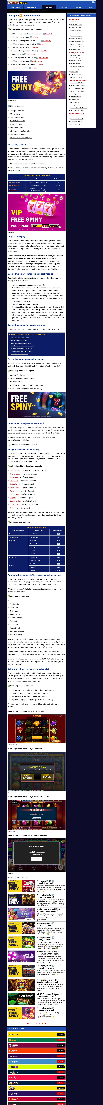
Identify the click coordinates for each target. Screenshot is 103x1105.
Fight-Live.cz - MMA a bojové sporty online (21, 1058)
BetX (11, 508)
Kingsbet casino (14, 182)
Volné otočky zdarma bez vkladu (21, 343)
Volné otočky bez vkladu (76, 170)
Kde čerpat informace (17, 134)
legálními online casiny (40, 154)
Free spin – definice (17, 111)
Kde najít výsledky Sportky (77, 214)
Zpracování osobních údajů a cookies (49, 1102)
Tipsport (35, 47)
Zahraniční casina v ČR (76, 192)
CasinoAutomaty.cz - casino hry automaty (49, 1060)
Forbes (34, 68)
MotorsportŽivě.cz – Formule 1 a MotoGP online (23, 1069)
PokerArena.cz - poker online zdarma (48, 1063)
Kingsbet (48, 34)
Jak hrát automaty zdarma (77, 206)
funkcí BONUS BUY (44, 659)
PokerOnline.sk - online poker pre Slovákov (49, 1077)
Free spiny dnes (74, 167)
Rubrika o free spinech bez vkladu (21, 351)
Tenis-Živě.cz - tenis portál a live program (21, 1066)
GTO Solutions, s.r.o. (80, 1102)
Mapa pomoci (55, 1098)
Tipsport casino (15, 504)
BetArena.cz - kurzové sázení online (20, 1055)
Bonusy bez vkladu (75, 151)
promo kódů (19, 389)
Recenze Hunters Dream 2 (77, 143)
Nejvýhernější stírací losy (77, 217)
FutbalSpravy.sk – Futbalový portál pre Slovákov (23, 1077)
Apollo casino (37, 61)
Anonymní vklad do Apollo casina (79, 203)
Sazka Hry (47, 41)
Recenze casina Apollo (76, 131)
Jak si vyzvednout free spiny (20, 131)
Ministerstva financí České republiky (74, 1082)
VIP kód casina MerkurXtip (77, 184)
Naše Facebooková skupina (19, 354)
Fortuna (42, 44)
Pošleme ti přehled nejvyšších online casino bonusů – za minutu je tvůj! (35, 1032)
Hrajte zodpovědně (12, 1090)
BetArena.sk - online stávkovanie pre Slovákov (22, 1071)
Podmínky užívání (34, 1102)
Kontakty (14, 1102)
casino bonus (50, 318)
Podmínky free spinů (17, 121)
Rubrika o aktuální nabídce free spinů (22, 346)
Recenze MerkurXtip (76, 126)
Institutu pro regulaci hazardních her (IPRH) (43, 1084)
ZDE (59, 182)
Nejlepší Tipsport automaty (77, 137)
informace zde (39, 1092)
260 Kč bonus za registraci (77, 162)
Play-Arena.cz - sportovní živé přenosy (48, 1071)
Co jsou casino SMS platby (77, 179)
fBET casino (43, 58)
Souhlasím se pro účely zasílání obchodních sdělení (32, 1039)
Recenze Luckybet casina (77, 134)
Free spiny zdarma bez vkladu (39, 10)
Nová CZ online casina (76, 120)
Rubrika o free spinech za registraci (22, 348)
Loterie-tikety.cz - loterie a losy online (48, 1058)
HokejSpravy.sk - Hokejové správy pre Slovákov (51, 1069)
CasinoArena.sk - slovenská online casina (49, 1074)
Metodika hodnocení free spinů (21, 138)
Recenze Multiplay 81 (76, 145)
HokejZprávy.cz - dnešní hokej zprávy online (22, 1063)
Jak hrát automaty (75, 198)
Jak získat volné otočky (76, 173)
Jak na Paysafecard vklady (77, 187)
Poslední (46, 1023)
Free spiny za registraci (23, 10)
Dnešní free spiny (16, 128)
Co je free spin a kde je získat (20, 338)
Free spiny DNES (12, 10)
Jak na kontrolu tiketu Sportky (78, 212)
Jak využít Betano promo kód (78, 181)
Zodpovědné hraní (74, 1084)
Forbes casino (15, 470)
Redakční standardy (23, 1102)
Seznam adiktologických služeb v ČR (42, 1098)
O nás (8, 1102)
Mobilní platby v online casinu (78, 201)
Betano (35, 37)
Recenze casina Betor (76, 123)
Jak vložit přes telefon (76, 190)
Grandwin (13, 484)
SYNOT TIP (31, 54)
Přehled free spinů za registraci (20, 340)
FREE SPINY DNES (51, 433)
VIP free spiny (15, 114)
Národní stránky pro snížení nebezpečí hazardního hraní (73, 1098)
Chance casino (15, 501)
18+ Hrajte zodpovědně (66, 1102)
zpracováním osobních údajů (26, 1039)
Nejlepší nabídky (16, 124)
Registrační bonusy (75, 154)
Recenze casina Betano (76, 129)
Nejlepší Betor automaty (76, 140)
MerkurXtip (43, 51)
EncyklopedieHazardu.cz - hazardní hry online (50, 1055)
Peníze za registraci (75, 159)
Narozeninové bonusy (76, 156)
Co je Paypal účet (75, 195)
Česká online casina (75, 118)
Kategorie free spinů (17, 117)
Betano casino (14, 185)
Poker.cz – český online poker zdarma (48, 1066)
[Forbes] (88, 58)
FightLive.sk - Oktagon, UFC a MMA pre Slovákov (23, 1074)
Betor (41, 64)
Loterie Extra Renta (75, 220)
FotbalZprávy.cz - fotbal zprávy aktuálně (21, 1060)
